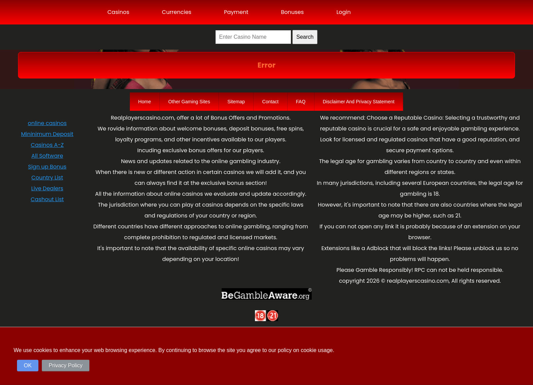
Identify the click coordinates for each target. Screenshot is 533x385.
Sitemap (236, 101)
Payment (236, 12)
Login (344, 12)
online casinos (47, 123)
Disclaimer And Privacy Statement (359, 101)
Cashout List (47, 199)
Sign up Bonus (47, 167)
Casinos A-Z (47, 145)
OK (28, 365)
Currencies (176, 12)
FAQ (301, 101)
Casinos (118, 12)
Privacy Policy (66, 365)
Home (144, 101)
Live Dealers (47, 188)
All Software (47, 156)
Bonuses (292, 12)
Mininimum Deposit (47, 134)
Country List (47, 177)
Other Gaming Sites (189, 101)
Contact (270, 101)
